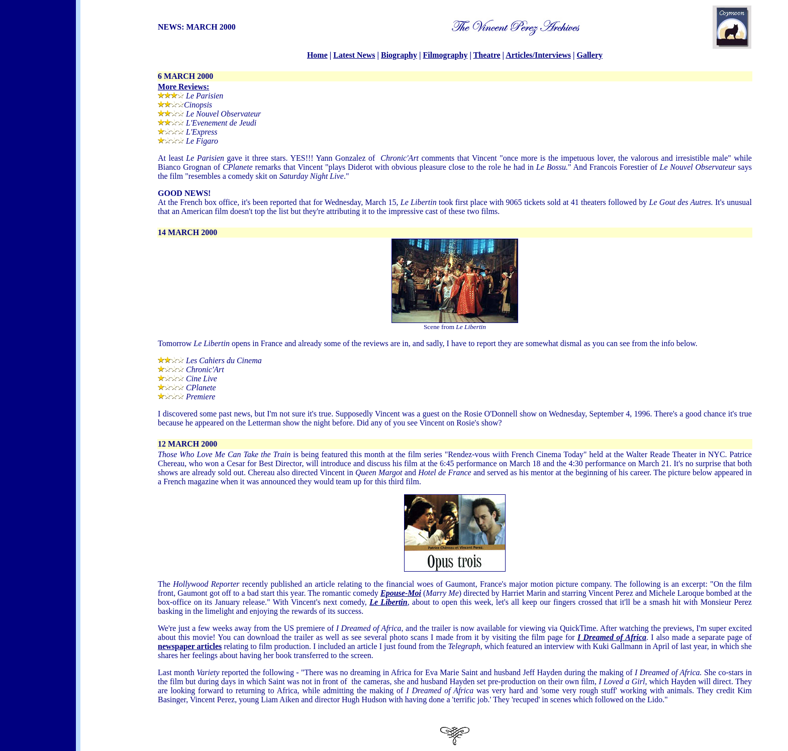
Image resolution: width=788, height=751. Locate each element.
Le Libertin (388, 602)
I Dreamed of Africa (611, 637)
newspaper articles (190, 646)
